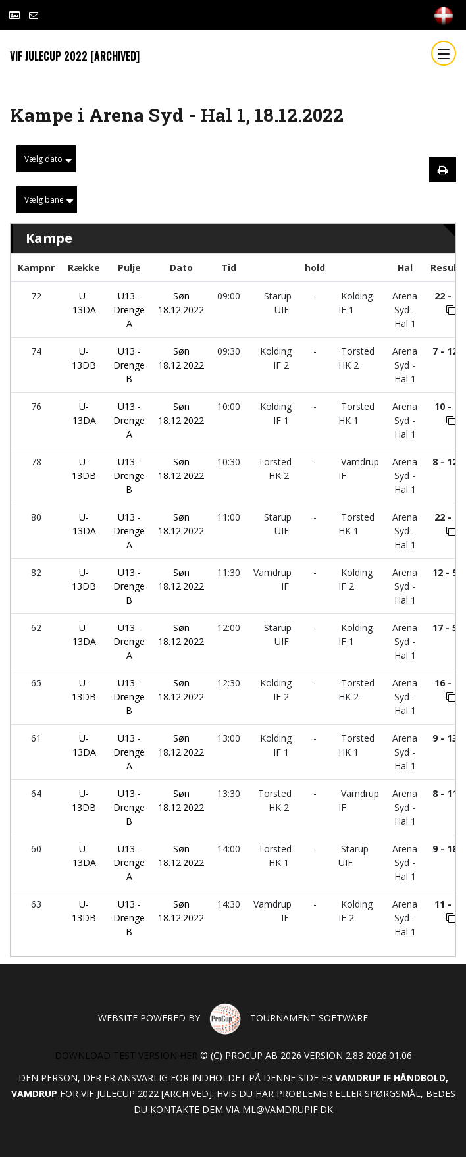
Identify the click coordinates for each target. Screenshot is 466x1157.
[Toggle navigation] (443, 53)
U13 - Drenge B (129, 365)
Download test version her (126, 1055)
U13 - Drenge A (129, 310)
